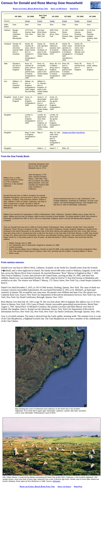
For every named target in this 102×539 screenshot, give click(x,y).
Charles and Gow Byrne (73, 132)
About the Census (64, 487)
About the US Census (59, 9)
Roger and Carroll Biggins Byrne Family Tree (30, 9)
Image (27, 21)
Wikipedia (56, 481)
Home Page (74, 9)
